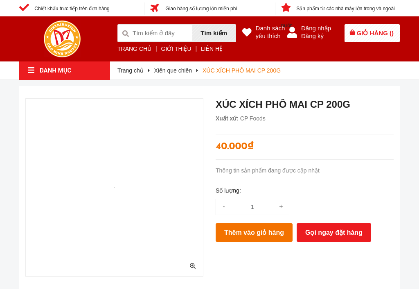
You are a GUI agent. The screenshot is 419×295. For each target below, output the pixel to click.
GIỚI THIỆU (176, 48)
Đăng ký (312, 35)
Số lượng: (228, 190)
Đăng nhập (316, 28)
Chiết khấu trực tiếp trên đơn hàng (64, 8)
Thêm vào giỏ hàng (254, 232)
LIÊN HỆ (212, 48)
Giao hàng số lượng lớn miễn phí (193, 8)
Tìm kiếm (213, 33)
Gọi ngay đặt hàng (334, 232)
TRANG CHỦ (134, 48)
